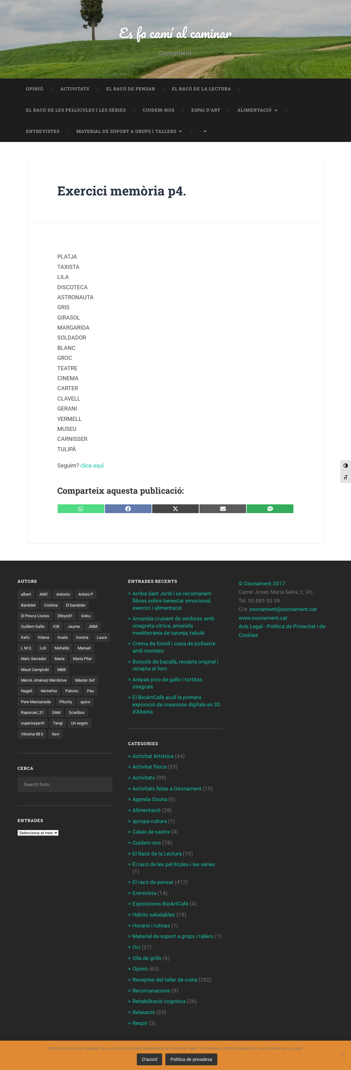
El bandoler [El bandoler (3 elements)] (80, 605)
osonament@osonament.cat (283, 610)
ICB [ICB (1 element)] (57, 627)
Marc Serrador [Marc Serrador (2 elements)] (58, 659)
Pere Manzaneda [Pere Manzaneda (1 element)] (37, 703)
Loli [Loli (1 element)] (64, 649)
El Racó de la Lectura (201, 89)
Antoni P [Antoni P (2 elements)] (90, 594)
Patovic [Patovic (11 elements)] (75, 692)
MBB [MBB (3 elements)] (95, 670)
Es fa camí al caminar (175, 33)
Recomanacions (151, 986)
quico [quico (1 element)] (90, 703)
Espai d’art (205, 111)
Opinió (35, 89)
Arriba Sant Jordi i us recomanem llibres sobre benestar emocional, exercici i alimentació (171, 601)
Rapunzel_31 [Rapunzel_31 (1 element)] (33, 714)
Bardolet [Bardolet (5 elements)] (29, 605)
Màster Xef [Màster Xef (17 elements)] (89, 681)
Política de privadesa (191, 1059)
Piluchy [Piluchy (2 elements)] (69, 703)
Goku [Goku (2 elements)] (90, 616)
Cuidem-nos (158, 111)
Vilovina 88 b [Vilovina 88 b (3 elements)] (33, 735)
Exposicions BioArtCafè (160, 900)
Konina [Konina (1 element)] (87, 638)
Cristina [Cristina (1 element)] (53, 605)
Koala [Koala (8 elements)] (65, 638)
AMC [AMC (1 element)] (45, 594)
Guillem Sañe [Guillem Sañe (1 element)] (33, 627)
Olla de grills (147, 954)
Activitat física (149, 765)
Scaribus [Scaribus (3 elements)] (80, 714)
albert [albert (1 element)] (26, 594)
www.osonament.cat (263, 618)
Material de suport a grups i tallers (126, 131)
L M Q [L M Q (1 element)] (46, 649)
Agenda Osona (149, 797)
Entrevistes (42, 131)
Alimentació (254, 111)
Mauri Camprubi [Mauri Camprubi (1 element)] (66, 670)
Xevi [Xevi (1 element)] (58, 735)
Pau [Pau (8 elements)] (95, 692)
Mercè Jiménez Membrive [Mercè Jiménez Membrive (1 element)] (45, 681)
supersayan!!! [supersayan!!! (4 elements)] (34, 725)
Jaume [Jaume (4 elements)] (76, 627)
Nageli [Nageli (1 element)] (27, 692)
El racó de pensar (130, 89)
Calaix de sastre (151, 829)
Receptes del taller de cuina (164, 975)
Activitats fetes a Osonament (166, 787)
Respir (139, 1018)
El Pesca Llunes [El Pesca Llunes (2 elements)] (36, 616)
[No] (343, 1055)
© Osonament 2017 (262, 584)
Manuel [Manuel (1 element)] (28, 659)
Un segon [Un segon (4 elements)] (84, 725)
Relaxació (143, 1007)
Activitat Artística (152, 754)
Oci (136, 943)
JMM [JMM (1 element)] (97, 627)
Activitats (74, 89)
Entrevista (144, 890)
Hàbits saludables (153, 911)
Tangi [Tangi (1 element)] (61, 725)
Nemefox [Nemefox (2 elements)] (50, 692)
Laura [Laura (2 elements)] (27, 649)
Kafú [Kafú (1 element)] (25, 638)
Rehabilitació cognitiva (159, 997)
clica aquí (92, 466)
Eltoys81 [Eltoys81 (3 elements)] (67, 616)
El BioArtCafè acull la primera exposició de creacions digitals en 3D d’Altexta (176, 703)
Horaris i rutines (151, 922)
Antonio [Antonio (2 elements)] (66, 594)
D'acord (149, 1059)
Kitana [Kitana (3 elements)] (45, 638)
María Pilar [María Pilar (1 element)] (31, 670)
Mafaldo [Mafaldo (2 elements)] (84, 649)
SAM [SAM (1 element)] (59, 714)
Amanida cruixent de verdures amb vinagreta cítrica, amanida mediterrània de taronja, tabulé (173, 626)
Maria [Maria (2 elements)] (85, 659)
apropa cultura (149, 818)
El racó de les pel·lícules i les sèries (76, 111)
